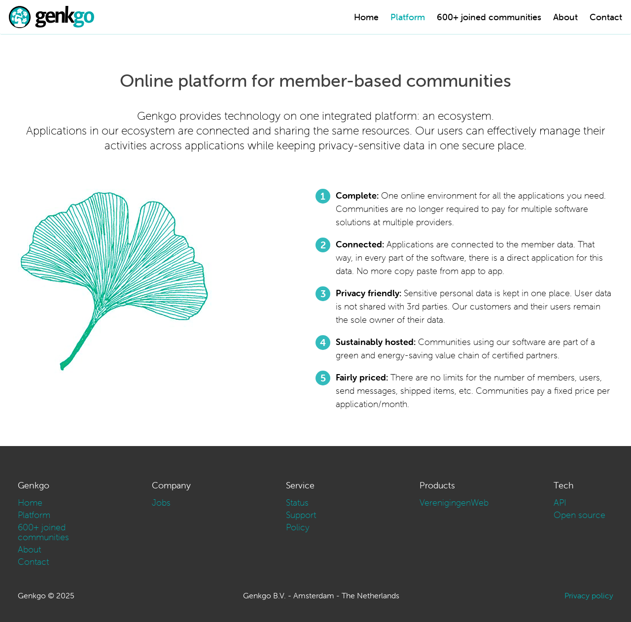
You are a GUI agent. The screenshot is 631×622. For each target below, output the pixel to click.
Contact (606, 17)
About (565, 17)
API (560, 502)
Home (366, 17)
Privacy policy (588, 595)
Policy (298, 527)
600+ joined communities (489, 17)
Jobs (161, 502)
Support (301, 514)
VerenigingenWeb (454, 502)
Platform (407, 17)
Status (297, 502)
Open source (579, 514)
